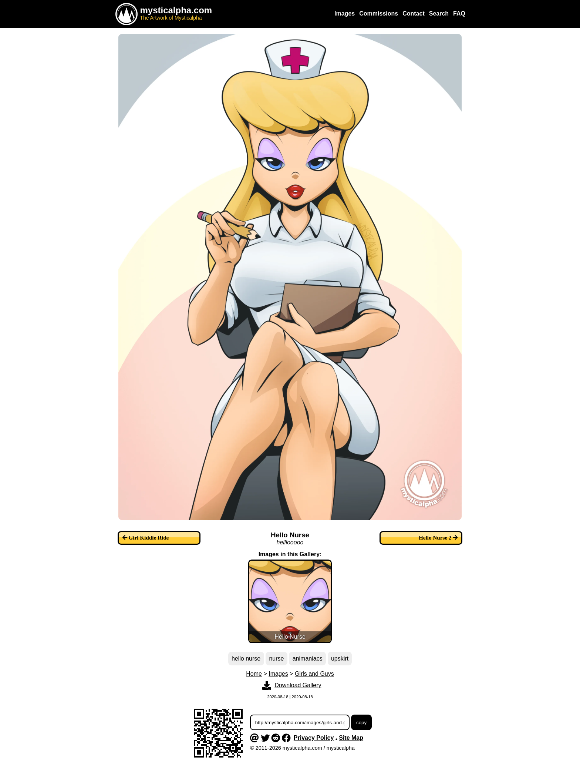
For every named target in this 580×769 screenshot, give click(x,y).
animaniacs (308, 658)
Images (278, 674)
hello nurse (246, 658)
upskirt (339, 658)
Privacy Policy (314, 738)
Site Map (351, 738)
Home (254, 674)
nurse (276, 658)
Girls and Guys (314, 674)
